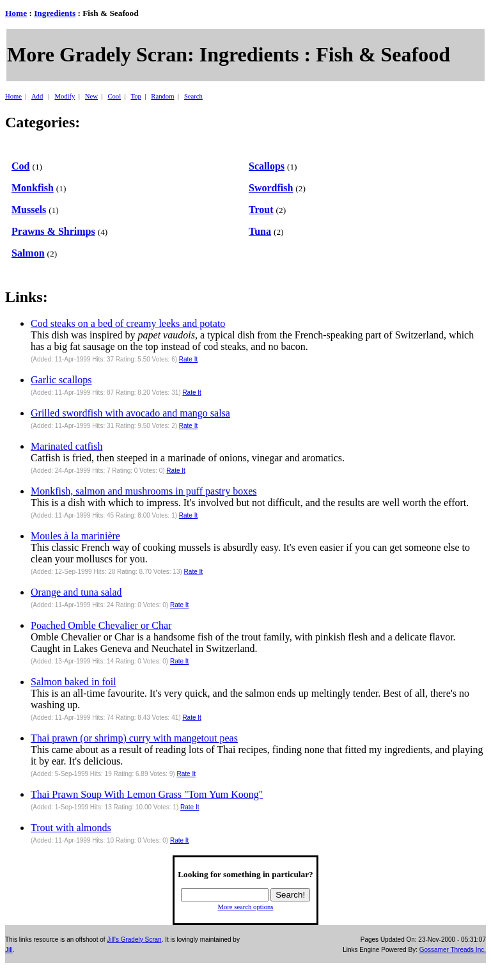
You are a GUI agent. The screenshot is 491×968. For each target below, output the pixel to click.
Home (16, 13)
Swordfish (271, 187)
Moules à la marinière (75, 535)
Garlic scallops (61, 379)
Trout (261, 209)
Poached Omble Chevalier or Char (101, 625)
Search (193, 96)
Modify (64, 96)
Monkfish (33, 187)
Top (135, 96)
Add (37, 96)
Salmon (28, 253)
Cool (114, 96)
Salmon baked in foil (73, 681)
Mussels (29, 209)
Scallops (266, 166)
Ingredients (54, 13)
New (91, 96)
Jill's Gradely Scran (134, 939)
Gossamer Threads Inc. (452, 949)
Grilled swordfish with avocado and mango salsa (130, 413)
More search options (245, 906)
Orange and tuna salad (76, 592)
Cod (20, 166)
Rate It (188, 359)
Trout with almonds (71, 827)
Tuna (260, 231)
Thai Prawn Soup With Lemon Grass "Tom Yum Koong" (147, 794)
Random (162, 96)
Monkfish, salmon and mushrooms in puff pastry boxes (143, 491)
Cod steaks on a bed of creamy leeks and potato (128, 323)
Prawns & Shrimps (53, 231)
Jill (9, 949)
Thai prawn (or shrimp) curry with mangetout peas (134, 738)
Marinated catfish (66, 446)
